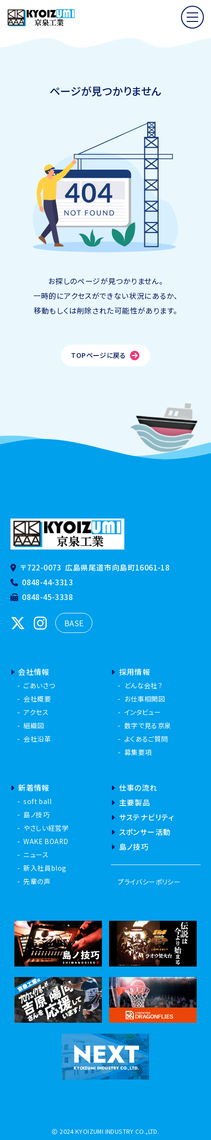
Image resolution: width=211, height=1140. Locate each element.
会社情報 (30, 671)
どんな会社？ (143, 685)
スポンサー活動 (141, 831)
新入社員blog (44, 868)
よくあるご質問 (146, 738)
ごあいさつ (39, 685)
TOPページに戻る (105, 355)
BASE (74, 623)
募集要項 (138, 752)
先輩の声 (36, 881)
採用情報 (130, 671)
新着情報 (30, 787)
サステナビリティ (142, 817)
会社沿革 (37, 738)
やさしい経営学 (46, 828)
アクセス (36, 712)
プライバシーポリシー (149, 881)
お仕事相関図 (144, 698)
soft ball (37, 801)
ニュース (36, 854)
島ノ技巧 (36, 814)
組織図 (33, 725)
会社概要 (37, 698)
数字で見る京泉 (147, 725)
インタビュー (142, 712)
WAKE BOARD (45, 841)
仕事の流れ (134, 787)
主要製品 (130, 802)
